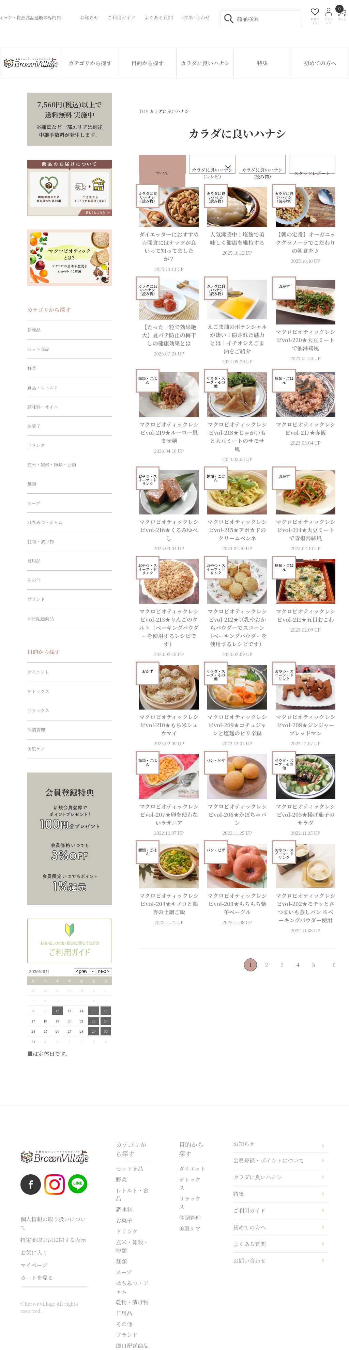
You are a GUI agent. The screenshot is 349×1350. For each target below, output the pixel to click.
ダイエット (38, 672)
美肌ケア (36, 749)
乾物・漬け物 (40, 541)
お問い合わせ (249, 1261)
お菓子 (34, 426)
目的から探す (147, 63)
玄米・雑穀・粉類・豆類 (51, 464)
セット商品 (38, 349)
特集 (262, 63)
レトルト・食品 (132, 1195)
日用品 (34, 560)
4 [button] (298, 974)
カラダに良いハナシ (205, 63)
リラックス (38, 710)
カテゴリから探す (89, 63)
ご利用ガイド (249, 1210)
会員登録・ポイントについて (268, 1160)
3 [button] (282, 974)
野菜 (31, 368)
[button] (329, 974)
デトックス (38, 691)
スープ (33, 503)
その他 (34, 580)
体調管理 (36, 730)
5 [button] (313, 974)
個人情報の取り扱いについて (53, 1223)
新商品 (34, 330)
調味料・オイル (42, 406)
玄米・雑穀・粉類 (132, 1246)
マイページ (33, 1265)
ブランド (36, 599)
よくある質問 (249, 1244)
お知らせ (244, 1144)
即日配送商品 (40, 618)
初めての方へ (320, 63)
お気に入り (34, 1252)
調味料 (124, 1209)
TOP (143, 111)
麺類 (31, 483)
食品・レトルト (42, 387)
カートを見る (36, 1278)
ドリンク (36, 445)
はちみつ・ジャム (44, 522)
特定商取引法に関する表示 (53, 1240)
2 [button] (266, 974)
